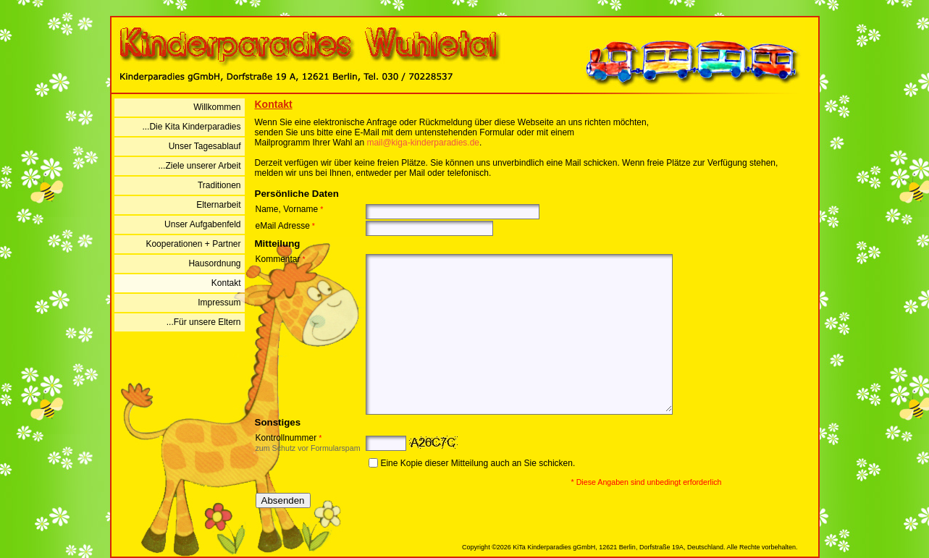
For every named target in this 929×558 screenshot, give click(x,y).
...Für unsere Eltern (204, 322)
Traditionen (219, 185)
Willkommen (216, 107)
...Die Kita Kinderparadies (191, 127)
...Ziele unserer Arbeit (199, 166)
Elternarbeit (218, 205)
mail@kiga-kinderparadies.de (422, 143)
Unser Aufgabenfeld (202, 224)
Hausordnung (214, 263)
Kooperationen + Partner (193, 244)
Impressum (219, 302)
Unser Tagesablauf (205, 146)
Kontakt (226, 283)
